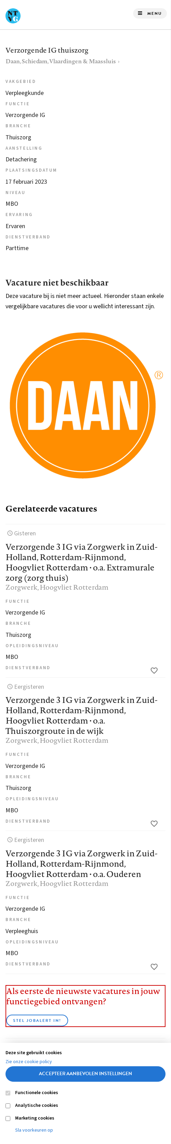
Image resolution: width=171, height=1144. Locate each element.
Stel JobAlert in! (37, 1020)
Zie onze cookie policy (29, 1061)
